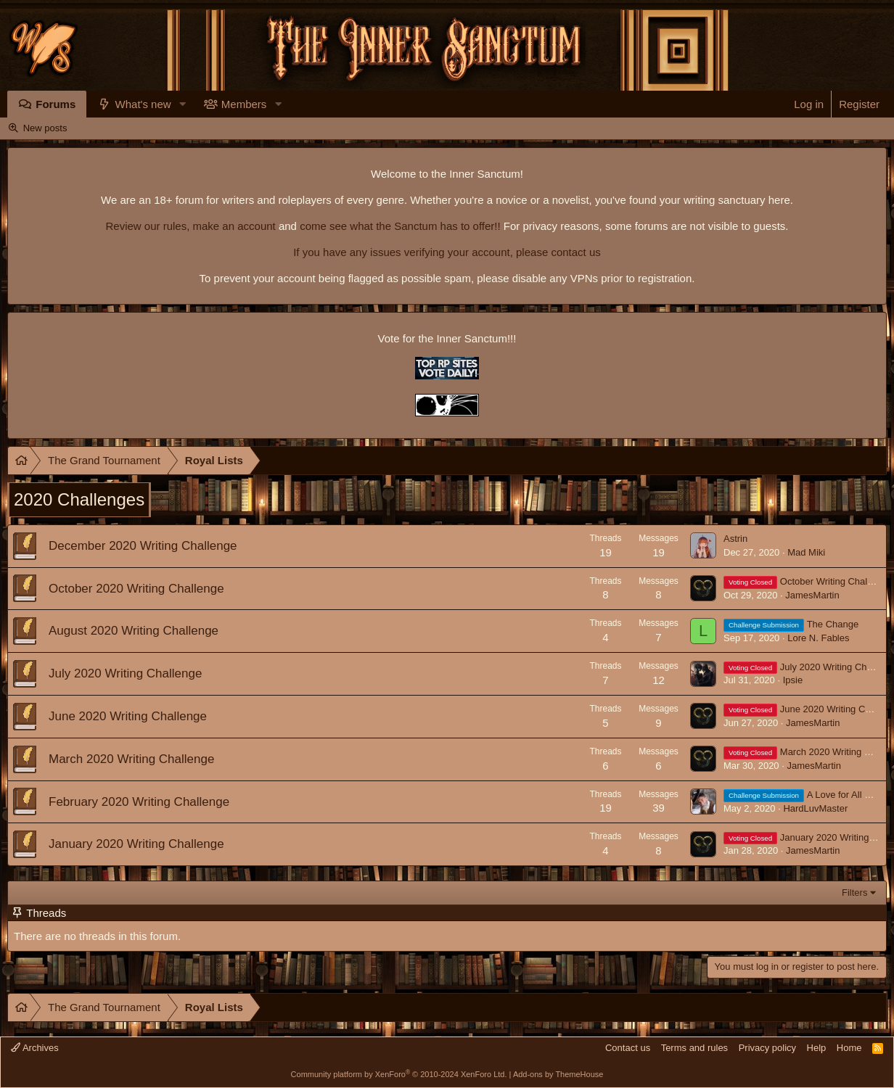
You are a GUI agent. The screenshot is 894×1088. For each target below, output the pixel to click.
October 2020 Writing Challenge (136, 588)
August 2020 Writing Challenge (133, 631)
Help (817, 1047)
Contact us (627, 1047)
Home (849, 1047)
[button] (183, 104)
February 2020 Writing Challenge (139, 802)
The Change (790, 624)
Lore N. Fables (818, 637)
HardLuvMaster (815, 808)
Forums (55, 104)
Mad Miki (806, 552)
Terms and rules (694, 1047)
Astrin (735, 538)
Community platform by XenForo (399, 1074)
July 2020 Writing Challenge (125, 673)
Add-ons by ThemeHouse (558, 1074)
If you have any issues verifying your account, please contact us (447, 252)
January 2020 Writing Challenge (136, 844)
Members (244, 104)
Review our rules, (147, 226)
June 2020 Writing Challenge (128, 716)
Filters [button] (854, 892)
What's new (143, 104)
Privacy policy (767, 1047)
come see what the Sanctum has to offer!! (400, 226)
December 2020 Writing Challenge (143, 546)
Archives (35, 1047)
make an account (232, 226)
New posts (45, 128)
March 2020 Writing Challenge (131, 759)
